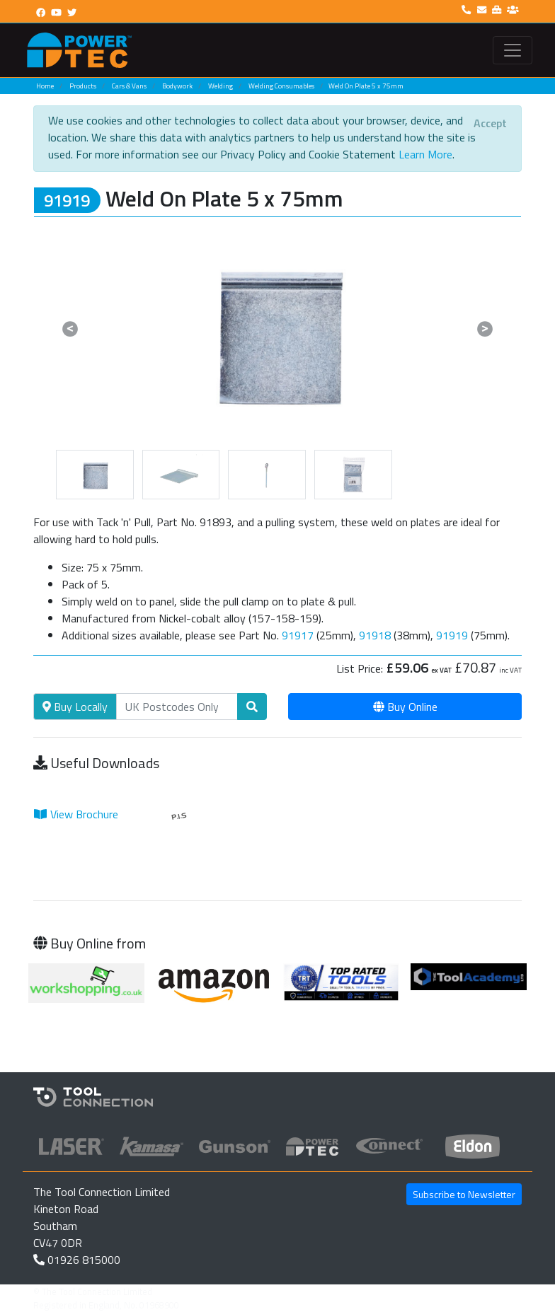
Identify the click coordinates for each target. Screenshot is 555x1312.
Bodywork (177, 86)
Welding (220, 86)
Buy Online (405, 706)
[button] (70, 329)
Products (82, 86)
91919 (452, 635)
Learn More (425, 154)
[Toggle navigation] (512, 50)
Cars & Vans (129, 86)
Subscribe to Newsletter (464, 1194)
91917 (298, 635)
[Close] (490, 123)
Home (45, 86)
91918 (375, 635)
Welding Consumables (281, 86)
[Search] (177, 706)
